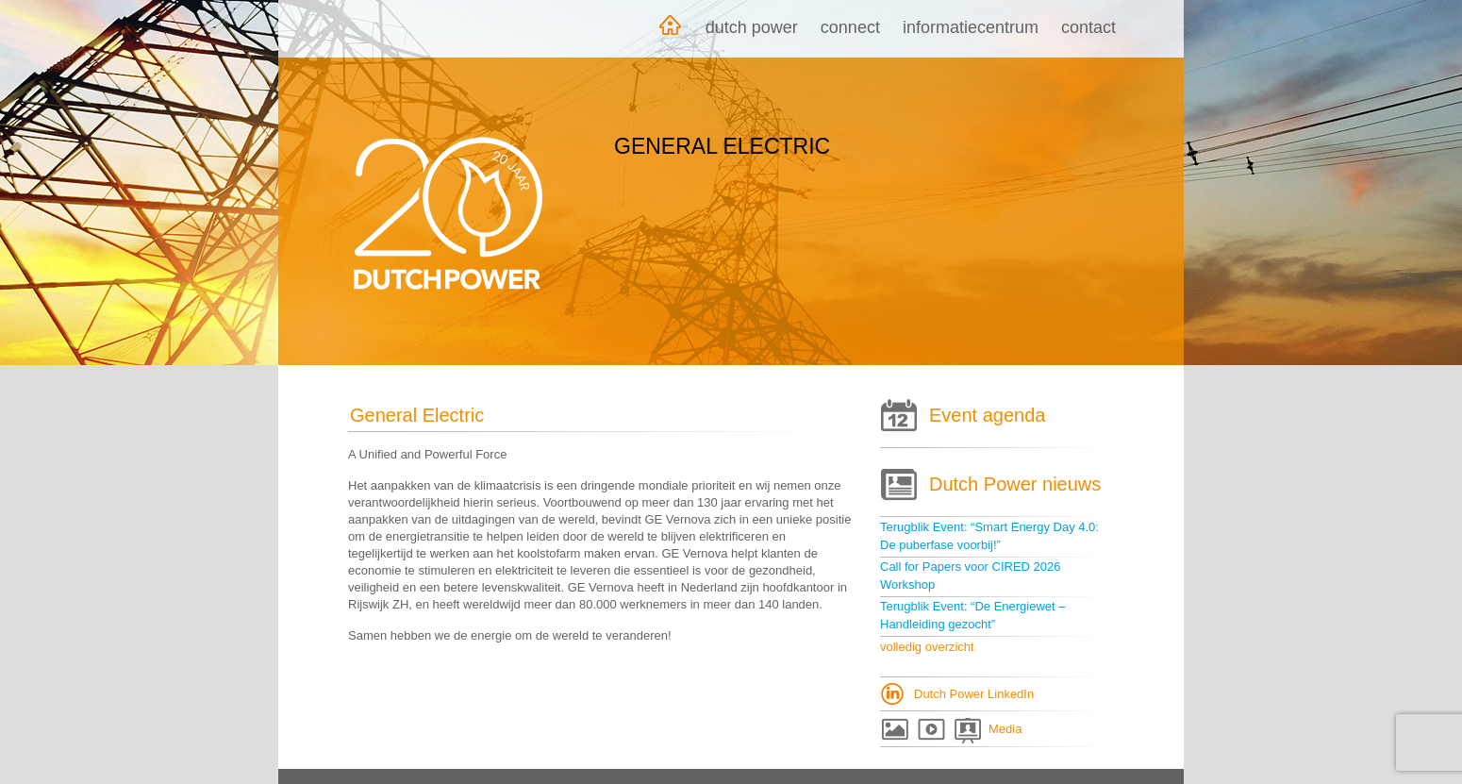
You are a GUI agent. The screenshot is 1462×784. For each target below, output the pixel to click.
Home (669, 29)
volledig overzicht (927, 647)
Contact (1088, 27)
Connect (850, 27)
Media (1005, 729)
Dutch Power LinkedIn (974, 694)
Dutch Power (752, 27)
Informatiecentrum (970, 27)
